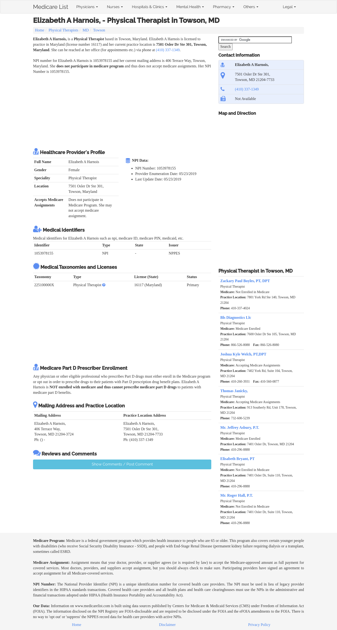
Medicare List (50, 6)
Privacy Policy (259, 625)
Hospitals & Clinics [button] (149, 7)
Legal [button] (289, 7)
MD (86, 30)
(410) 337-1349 (168, 50)
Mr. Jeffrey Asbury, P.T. (239, 427)
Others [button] (250, 7)
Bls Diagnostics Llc (235, 317)
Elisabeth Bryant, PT (237, 459)
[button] (104, 285)
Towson (99, 30)
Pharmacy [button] (223, 7)
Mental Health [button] (190, 7)
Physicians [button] (87, 7)
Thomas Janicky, (234, 391)
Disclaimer (167, 625)
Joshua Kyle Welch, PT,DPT (243, 354)
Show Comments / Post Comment (122, 464)
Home (39, 30)
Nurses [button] (115, 7)
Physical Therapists (63, 30)
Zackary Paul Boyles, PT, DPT (245, 281)
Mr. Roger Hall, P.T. (236, 495)
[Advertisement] (119, 110)
